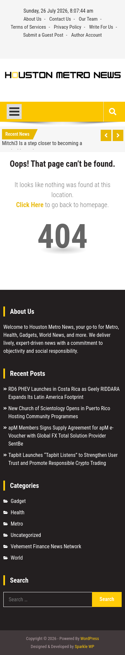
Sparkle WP (84, 646)
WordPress (89, 638)
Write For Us (101, 27)
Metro (17, 524)
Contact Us (60, 19)
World (17, 558)
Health (17, 512)
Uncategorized (26, 535)
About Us (32, 19)
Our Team (88, 19)
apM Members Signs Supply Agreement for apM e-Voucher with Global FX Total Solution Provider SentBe (61, 436)
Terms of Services (28, 27)
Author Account (86, 35)
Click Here (29, 205)
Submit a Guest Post (43, 35)
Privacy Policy (67, 27)
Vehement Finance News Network (46, 546)
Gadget (18, 501)
